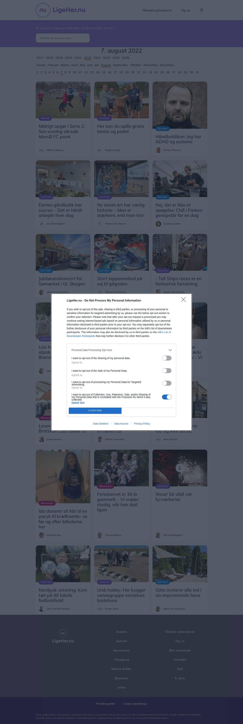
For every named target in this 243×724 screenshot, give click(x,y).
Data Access (121, 423)
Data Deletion (101, 423)
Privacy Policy (142, 423)
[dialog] (121, 362)
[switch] (166, 358)
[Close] (184, 300)
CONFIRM (95, 410)
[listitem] (121, 350)
